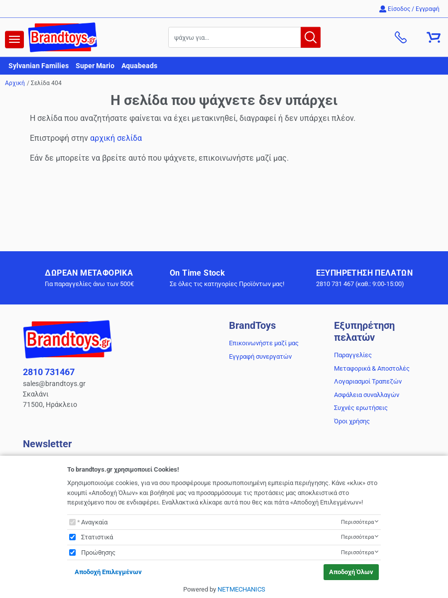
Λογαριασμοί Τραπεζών (368, 381)
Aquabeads (139, 66)
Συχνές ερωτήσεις (361, 407)
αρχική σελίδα (116, 138)
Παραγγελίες (353, 355)
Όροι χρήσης (352, 421)
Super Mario (95, 66)
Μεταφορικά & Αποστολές (372, 368)
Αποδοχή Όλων (351, 572)
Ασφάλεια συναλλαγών (366, 395)
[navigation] (14, 39)
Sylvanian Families (38, 66)
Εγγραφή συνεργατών (260, 356)
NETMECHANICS (241, 589)
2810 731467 (49, 372)
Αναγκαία (94, 522)
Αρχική (15, 83)
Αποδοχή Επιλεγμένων (108, 572)
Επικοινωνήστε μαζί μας (264, 343)
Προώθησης (98, 552)
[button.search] (311, 37)
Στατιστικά (97, 537)
